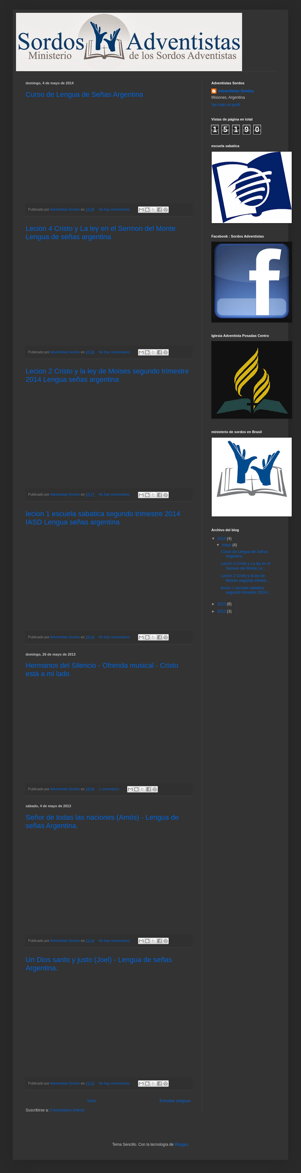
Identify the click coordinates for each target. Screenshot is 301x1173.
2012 (222, 611)
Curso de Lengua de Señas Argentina (84, 94)
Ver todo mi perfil (225, 105)
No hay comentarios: (115, 209)
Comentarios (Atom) (67, 1110)
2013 (222, 604)
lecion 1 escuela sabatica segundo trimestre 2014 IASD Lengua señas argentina (103, 518)
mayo (227, 545)
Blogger (181, 1144)
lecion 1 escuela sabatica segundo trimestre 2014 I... (246, 590)
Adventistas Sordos (236, 91)
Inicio (91, 1101)
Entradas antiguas (175, 1101)
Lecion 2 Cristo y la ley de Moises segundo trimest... (245, 578)
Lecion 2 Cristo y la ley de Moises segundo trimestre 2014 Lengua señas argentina (107, 375)
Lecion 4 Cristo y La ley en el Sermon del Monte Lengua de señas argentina (100, 232)
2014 (222, 538)
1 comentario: (109, 789)
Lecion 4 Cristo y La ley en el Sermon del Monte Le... (245, 565)
